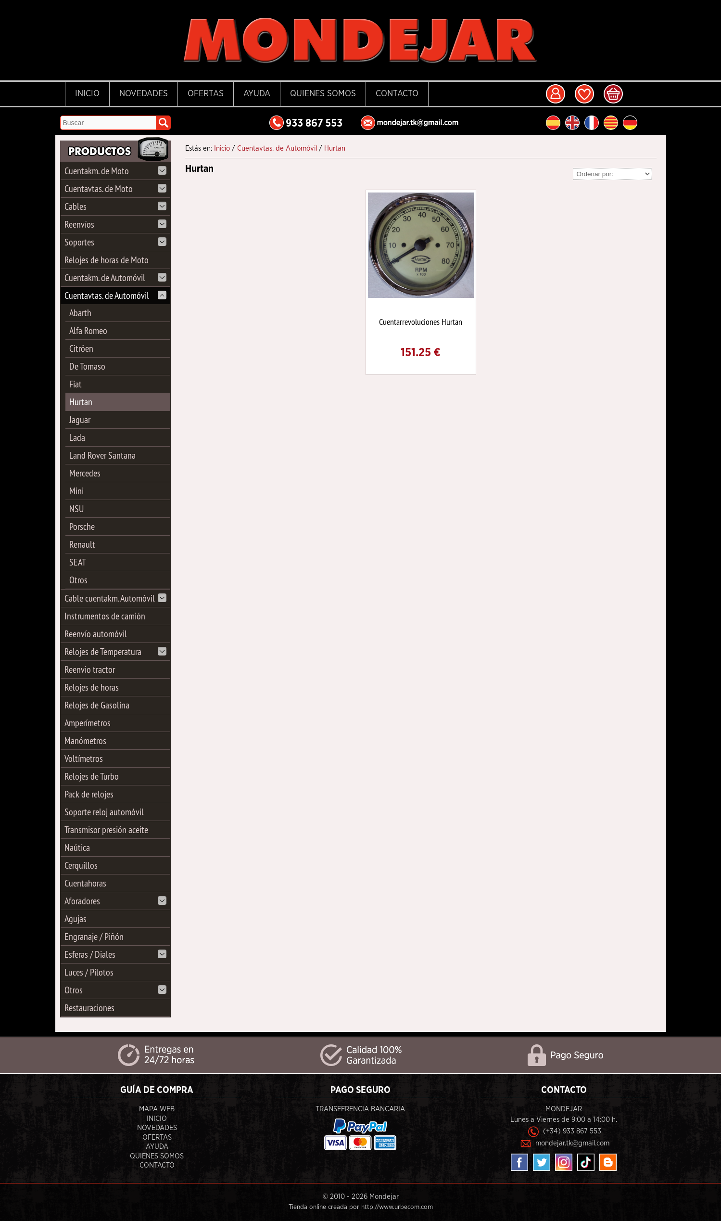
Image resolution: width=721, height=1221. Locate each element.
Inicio (87, 94)
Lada (77, 437)
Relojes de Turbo (91, 776)
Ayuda (256, 94)
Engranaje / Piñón (94, 936)
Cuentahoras (85, 883)
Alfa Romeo (88, 330)
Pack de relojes (89, 794)
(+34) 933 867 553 (572, 1131)
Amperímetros (87, 723)
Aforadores (115, 901)
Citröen (81, 348)
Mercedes (85, 473)
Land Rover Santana (102, 455)
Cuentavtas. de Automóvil (115, 295)
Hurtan (80, 402)
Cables (115, 206)
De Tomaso (87, 366)
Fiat (75, 384)
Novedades (143, 94)
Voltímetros (83, 758)
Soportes (115, 242)
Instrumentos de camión (104, 616)
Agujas (75, 919)
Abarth (80, 313)
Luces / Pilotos (89, 972)
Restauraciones (89, 1008)
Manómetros (85, 740)
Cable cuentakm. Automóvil (115, 598)
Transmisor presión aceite (106, 829)
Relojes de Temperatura (115, 651)
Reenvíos (115, 224)
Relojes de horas (91, 687)
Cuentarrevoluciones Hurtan (420, 321)
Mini (76, 491)
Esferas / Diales (115, 954)
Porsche (82, 526)
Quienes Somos (323, 94)
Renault (82, 544)
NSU (76, 508)
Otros (78, 580)
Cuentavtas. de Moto (115, 188)
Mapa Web (157, 1109)
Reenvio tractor (89, 669)
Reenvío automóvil (95, 634)
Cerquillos (81, 865)
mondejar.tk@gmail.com (572, 1143)
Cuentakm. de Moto (115, 171)
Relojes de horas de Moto (106, 260)
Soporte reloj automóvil (104, 812)
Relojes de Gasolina (96, 705)
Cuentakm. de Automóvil (115, 277)
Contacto (397, 94)
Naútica (77, 847)
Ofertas (206, 94)
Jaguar (79, 419)
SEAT (77, 562)
